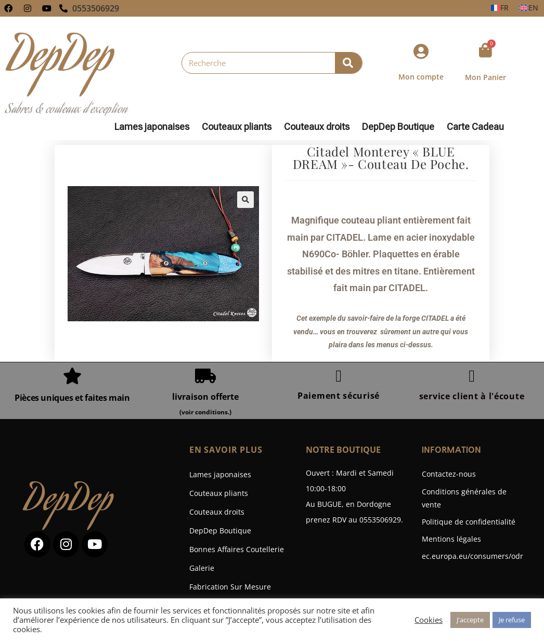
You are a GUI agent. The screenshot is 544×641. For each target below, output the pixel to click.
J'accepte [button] (470, 619)
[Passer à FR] (500, 8)
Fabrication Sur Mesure (230, 587)
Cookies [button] (429, 619)
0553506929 (95, 8)
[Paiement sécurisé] (338, 376)
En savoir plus (226, 449)
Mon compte (421, 77)
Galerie (201, 568)
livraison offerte (205, 396)
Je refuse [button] (512, 619)
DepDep (69, 502)
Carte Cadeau (475, 127)
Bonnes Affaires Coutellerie (236, 549)
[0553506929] (63, 8)
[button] (245, 199)
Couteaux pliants (239, 127)
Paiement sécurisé (338, 395)
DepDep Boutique (400, 127)
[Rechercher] (348, 63)
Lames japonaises (154, 127)
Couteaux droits (319, 127)
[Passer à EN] (528, 8)
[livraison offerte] (205, 376)
